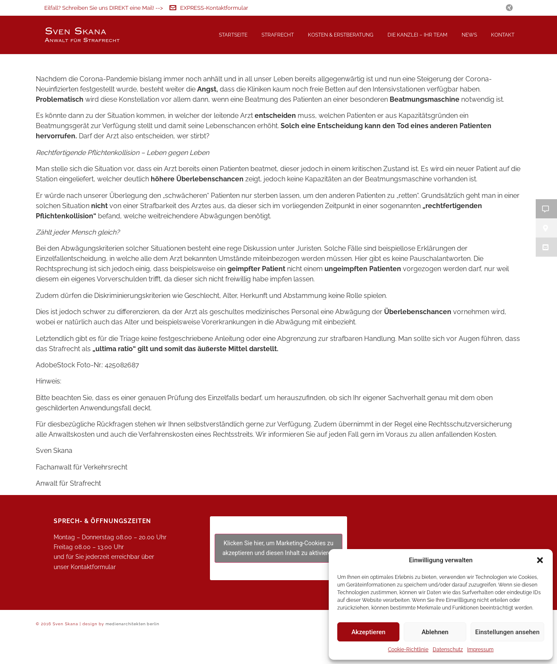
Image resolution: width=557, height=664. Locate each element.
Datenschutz (448, 650)
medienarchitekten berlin (132, 652)
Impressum (480, 650)
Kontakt (502, 35)
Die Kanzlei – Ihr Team (418, 35)
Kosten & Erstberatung (340, 35)
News (469, 35)
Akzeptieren (368, 632)
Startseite (233, 35)
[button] (540, 560)
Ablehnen (435, 632)
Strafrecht (277, 35)
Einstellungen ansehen (507, 632)
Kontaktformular (93, 595)
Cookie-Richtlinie (408, 650)
